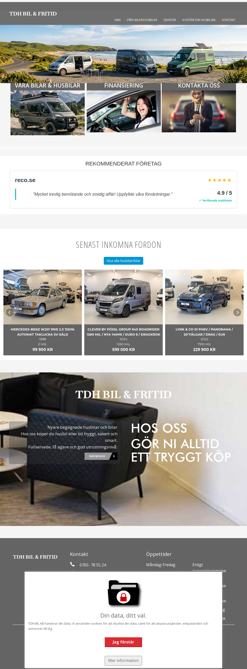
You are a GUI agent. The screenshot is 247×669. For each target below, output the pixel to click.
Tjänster (169, 20)
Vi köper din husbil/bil (199, 20)
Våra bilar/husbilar (142, 20)
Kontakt (229, 20)
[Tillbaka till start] (33, 13)
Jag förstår (123, 640)
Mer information (123, 658)
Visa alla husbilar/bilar (123, 260)
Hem (117, 20)
